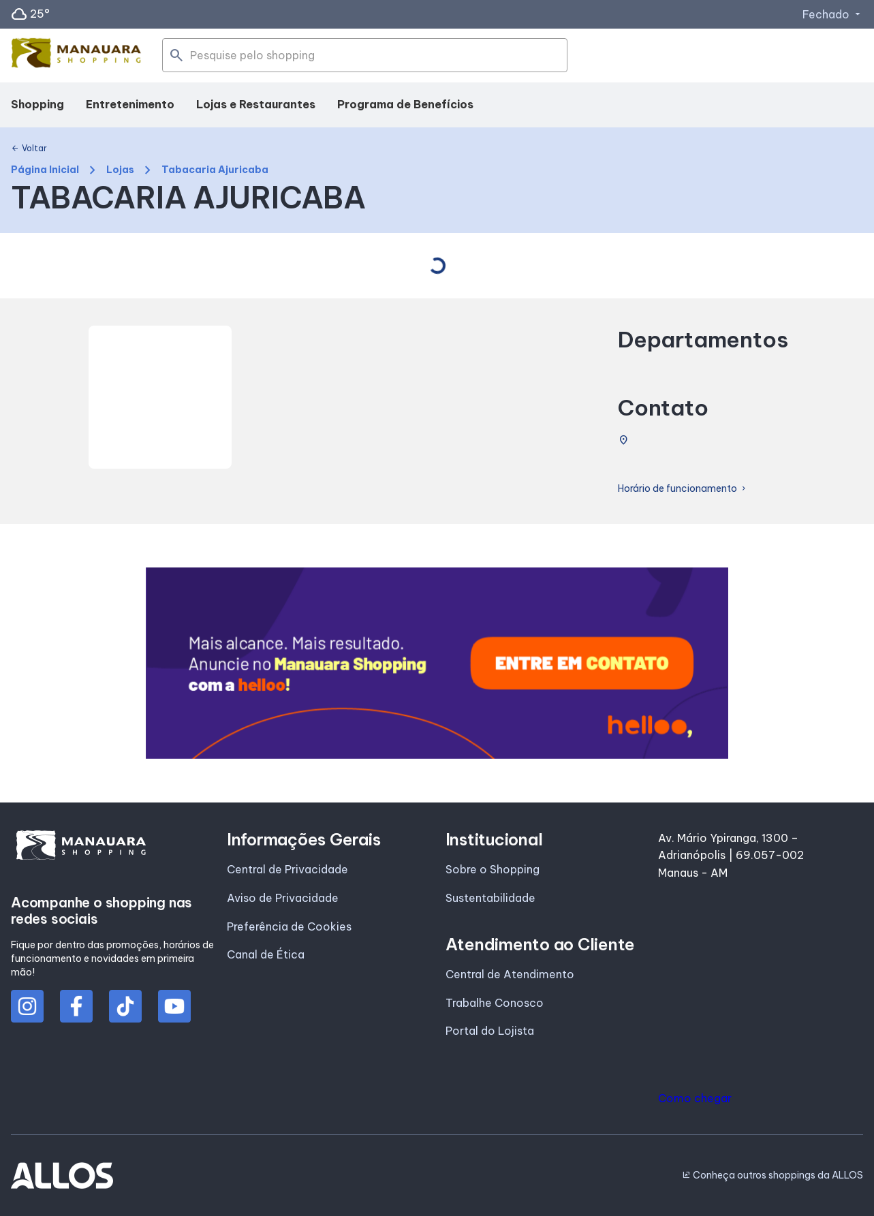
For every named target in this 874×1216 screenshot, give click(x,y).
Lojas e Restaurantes (255, 104)
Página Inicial (45, 170)
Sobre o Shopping (493, 869)
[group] (437, 663)
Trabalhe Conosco (495, 1003)
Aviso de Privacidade (283, 898)
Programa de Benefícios (405, 104)
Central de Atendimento (510, 974)
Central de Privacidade (287, 869)
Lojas (120, 170)
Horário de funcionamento (683, 489)
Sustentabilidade (490, 898)
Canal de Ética (266, 954)
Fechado (832, 14)
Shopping (37, 104)
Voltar (29, 148)
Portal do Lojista (490, 1031)
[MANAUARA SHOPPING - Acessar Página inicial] (76, 56)
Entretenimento (130, 104)
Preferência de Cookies (289, 926)
